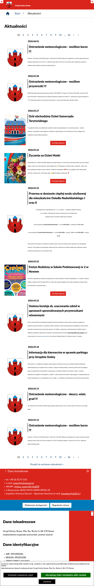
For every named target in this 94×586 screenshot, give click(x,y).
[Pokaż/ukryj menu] (92, 1)
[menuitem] (36, 505)
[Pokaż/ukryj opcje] (1, 1)
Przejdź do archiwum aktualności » (47, 495)
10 (60, 66)
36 (69, 66)
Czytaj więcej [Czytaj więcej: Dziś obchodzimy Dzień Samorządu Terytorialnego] (58, 174)
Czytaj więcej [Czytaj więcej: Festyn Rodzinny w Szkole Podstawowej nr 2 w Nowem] (58, 325)
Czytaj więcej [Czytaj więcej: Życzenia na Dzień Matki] (58, 212)
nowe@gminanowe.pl (23, 24)
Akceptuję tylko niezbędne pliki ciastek (65, 575)
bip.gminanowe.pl (45, 367)
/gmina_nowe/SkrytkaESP (26, 27)
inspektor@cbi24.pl (70, 34)
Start (20, 44)
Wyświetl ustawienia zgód (20, 575)
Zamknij (47, 581)
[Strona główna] (7, 45)
